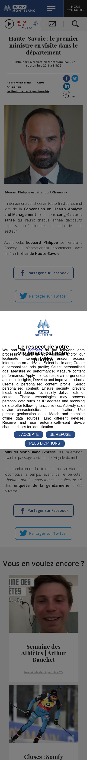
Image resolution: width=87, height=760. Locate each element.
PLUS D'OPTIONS (44, 443)
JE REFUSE (60, 434)
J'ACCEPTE (29, 434)
